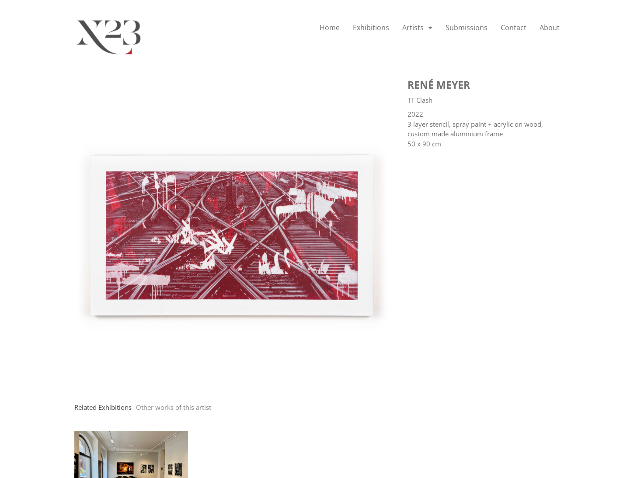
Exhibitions (371, 27)
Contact (513, 27)
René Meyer (439, 85)
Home (330, 27)
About (550, 27)
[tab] (103, 407)
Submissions (467, 27)
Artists (417, 27)
